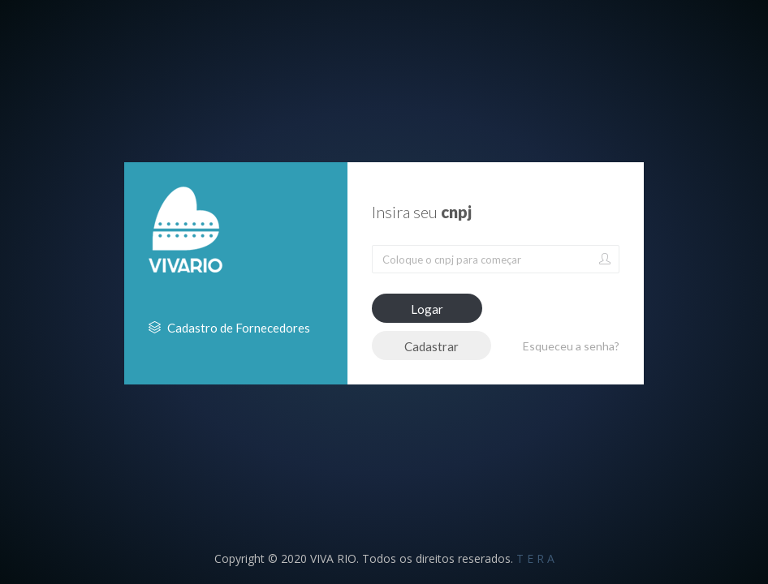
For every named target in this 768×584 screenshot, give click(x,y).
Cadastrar (431, 346)
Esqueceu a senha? (571, 346)
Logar (427, 309)
